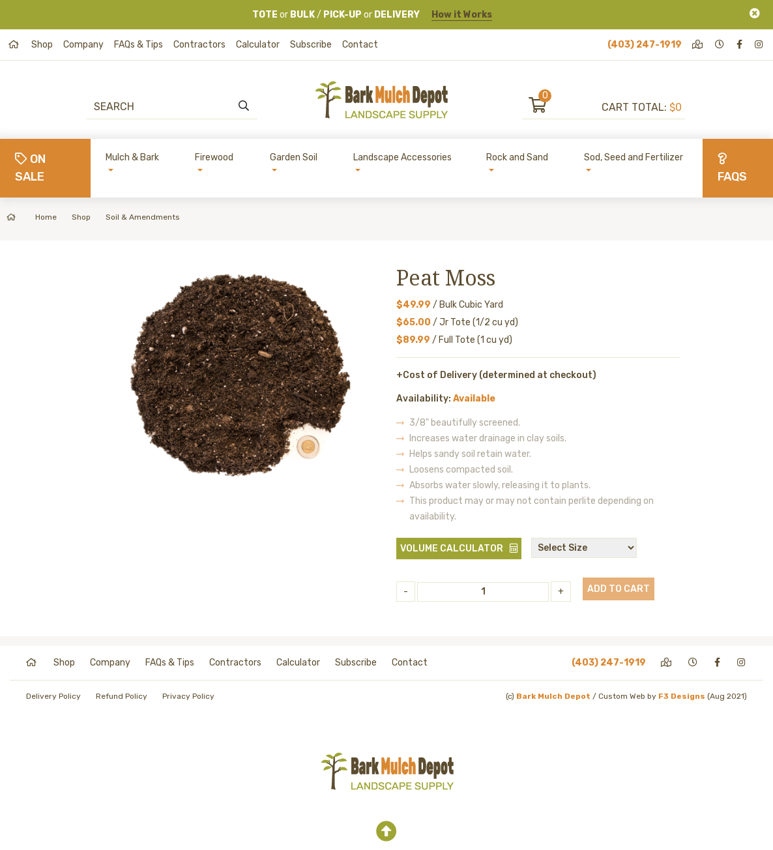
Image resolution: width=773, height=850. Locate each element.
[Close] (755, 13)
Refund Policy (121, 696)
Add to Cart (618, 588)
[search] (243, 106)
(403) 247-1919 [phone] (644, 44)
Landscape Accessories (402, 157)
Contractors (199, 44)
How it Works (461, 14)
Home (32, 217)
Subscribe (311, 44)
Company (83, 44)
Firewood (214, 157)
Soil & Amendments (143, 217)
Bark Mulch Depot (553, 696)
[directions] (698, 45)
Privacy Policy (188, 696)
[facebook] (740, 45)
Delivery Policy (53, 696)
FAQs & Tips (138, 44)
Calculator (258, 44)
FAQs (732, 168)
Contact (360, 44)
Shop (42, 44)
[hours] (720, 45)
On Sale (30, 168)
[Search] (165, 106)
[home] (14, 45)
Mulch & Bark (132, 157)
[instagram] (760, 45)
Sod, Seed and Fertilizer (633, 157)
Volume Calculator (451, 548)
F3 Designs (681, 696)
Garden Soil (293, 157)
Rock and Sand (517, 157)
